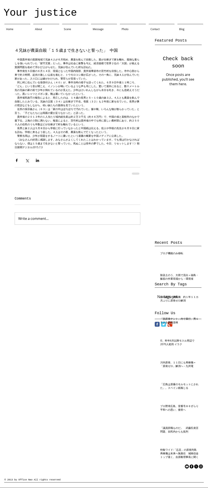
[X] (196, 466)
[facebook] (192, 466)
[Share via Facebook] (17, 160)
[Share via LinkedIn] (37, 160)
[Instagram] (201, 466)
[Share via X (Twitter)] (27, 160)
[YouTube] (187, 466)
